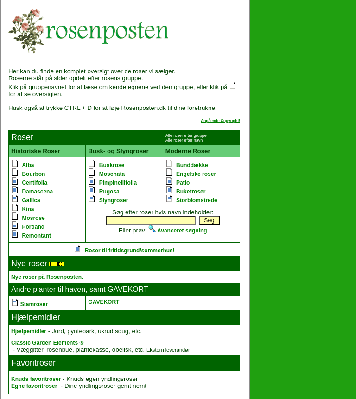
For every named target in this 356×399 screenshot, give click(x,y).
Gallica (31, 200)
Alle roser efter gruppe (186, 135)
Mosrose (33, 218)
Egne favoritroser (34, 386)
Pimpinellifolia (118, 183)
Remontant (36, 235)
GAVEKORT (103, 302)
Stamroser (34, 304)
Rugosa (109, 191)
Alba (28, 165)
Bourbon (33, 174)
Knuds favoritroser (36, 379)
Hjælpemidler (28, 331)
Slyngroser (113, 200)
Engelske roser (196, 174)
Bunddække (192, 165)
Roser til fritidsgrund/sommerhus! (130, 250)
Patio (183, 183)
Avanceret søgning (177, 230)
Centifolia (34, 183)
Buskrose (112, 165)
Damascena (37, 191)
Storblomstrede (196, 200)
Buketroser (190, 191)
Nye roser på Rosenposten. (47, 277)
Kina (28, 209)
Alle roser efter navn (184, 140)
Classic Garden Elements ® (47, 343)
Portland (33, 227)
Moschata (112, 174)
